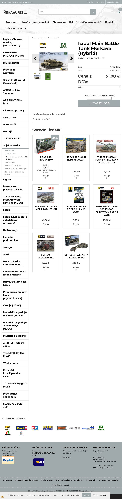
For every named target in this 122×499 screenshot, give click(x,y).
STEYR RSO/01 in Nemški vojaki (76, 158)
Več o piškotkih (99, 495)
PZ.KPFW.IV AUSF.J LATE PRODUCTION (46, 207)
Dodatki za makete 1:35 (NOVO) (16, 158)
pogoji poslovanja (110, 480)
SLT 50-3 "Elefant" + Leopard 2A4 (76, 256)
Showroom (59, 22)
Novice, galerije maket (35, 22)
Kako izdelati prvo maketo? (85, 22)
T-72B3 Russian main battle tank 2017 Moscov (106, 160)
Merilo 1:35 (9, 151)
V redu (86, 495)
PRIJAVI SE (67, 457)
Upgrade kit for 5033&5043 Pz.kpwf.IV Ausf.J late (107, 210)
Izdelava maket (14, 28)
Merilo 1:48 (9, 162)
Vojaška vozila (45, 38)
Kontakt (110, 22)
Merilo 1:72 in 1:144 (13, 165)
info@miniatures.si (87, 491)
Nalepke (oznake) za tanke (14, 173)
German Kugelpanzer (45, 256)
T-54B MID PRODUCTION (46, 158)
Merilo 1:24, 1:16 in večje (15, 169)
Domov (35, 38)
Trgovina (11, 22)
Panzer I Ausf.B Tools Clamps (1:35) (76, 209)
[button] (71, 58)
